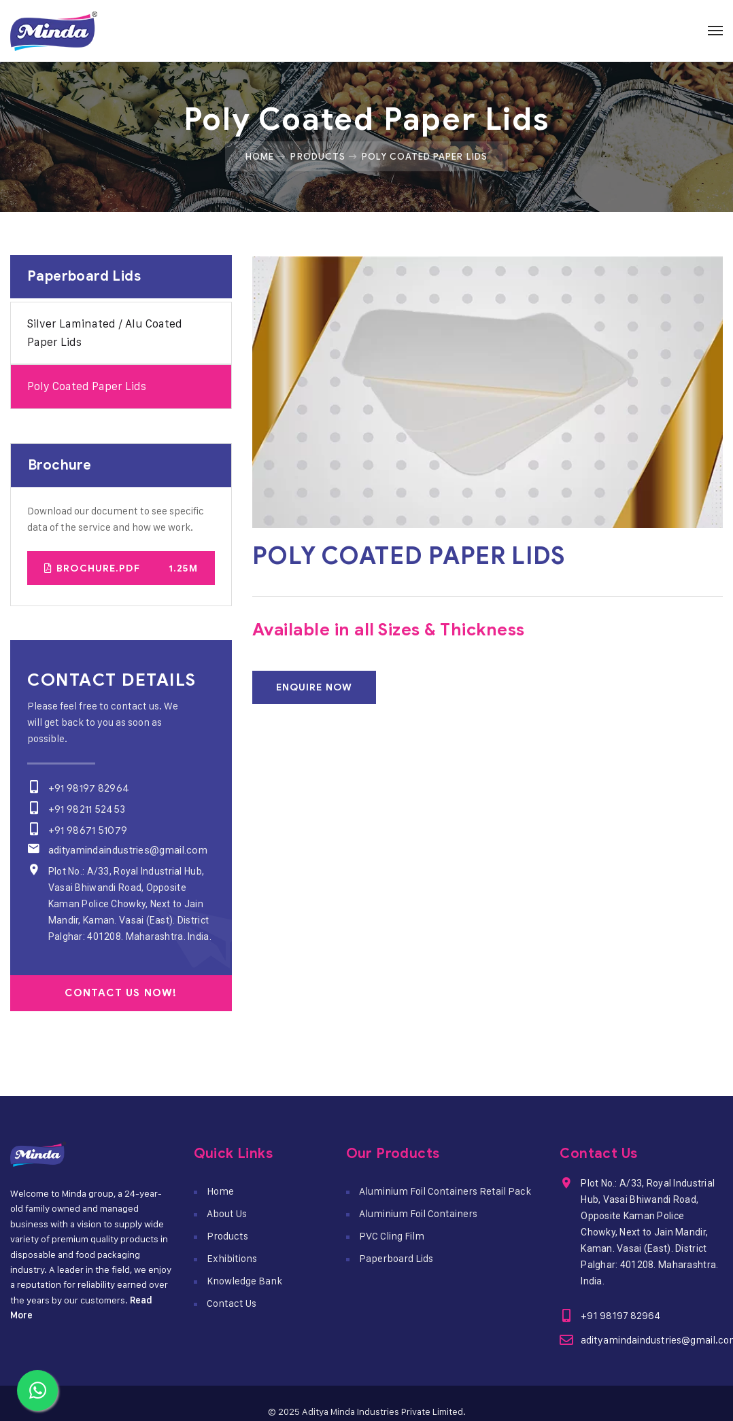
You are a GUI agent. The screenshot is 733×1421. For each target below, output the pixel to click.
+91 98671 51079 (87, 830)
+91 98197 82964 (88, 788)
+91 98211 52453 (86, 809)
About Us (227, 1213)
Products (317, 156)
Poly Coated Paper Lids (86, 386)
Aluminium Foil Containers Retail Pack (445, 1191)
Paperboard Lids (396, 1258)
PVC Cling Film (391, 1235)
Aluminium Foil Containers (418, 1213)
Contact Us (231, 1303)
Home (259, 156)
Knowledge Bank (244, 1280)
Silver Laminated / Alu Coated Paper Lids (104, 333)
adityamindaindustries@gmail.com (127, 850)
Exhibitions (232, 1258)
